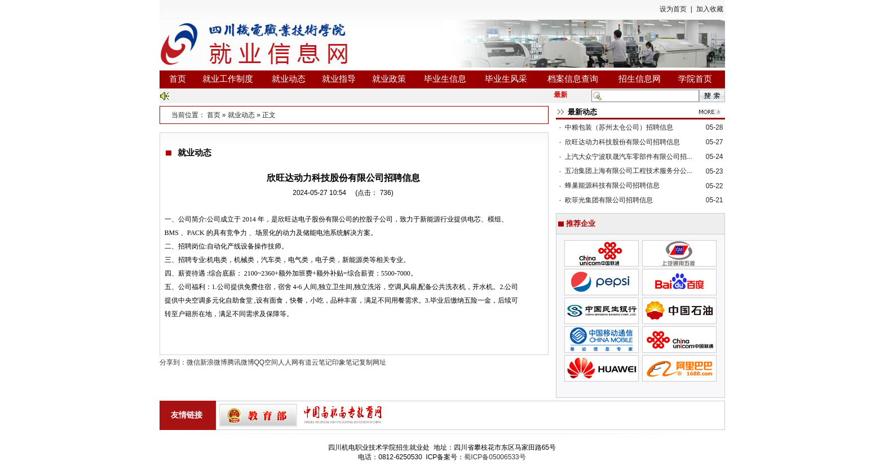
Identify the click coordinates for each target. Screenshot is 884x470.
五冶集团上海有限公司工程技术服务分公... (628, 171)
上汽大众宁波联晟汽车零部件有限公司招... (628, 157)
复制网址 (372, 362)
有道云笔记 (315, 362)
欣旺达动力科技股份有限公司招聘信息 (622, 142)
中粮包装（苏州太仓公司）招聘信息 (619, 127)
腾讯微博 (240, 362)
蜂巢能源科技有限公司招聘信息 (612, 185)
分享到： (173, 362)
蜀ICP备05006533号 (494, 457)
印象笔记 (345, 362)
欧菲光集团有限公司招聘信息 (609, 200)
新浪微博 (213, 362)
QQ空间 (266, 362)
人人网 (288, 362)
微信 (193, 362)
